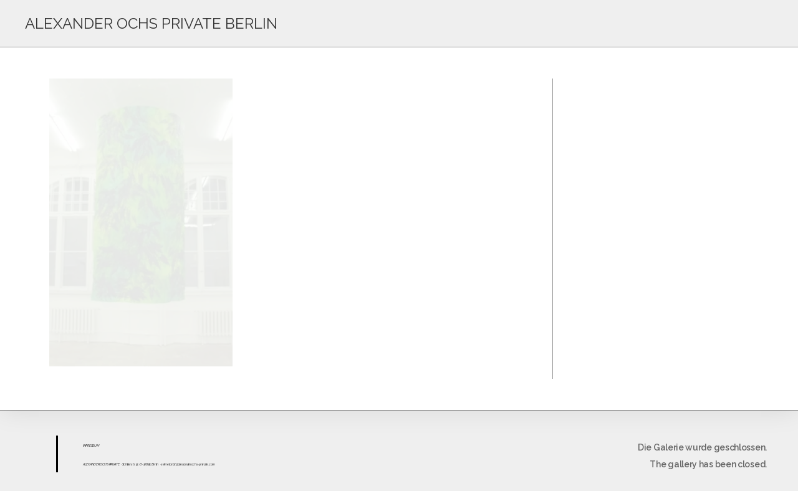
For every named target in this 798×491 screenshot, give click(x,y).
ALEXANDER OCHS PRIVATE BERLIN (151, 23)
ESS (91, 445)
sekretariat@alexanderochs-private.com (188, 464)
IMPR (86, 445)
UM (96, 445)
